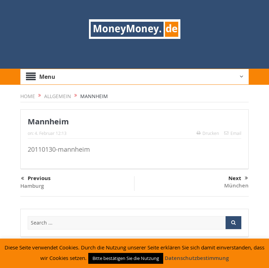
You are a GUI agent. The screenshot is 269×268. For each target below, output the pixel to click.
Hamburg (32, 186)
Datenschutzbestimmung (197, 258)
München (236, 185)
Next (238, 178)
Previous (35, 178)
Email (232, 133)
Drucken (207, 133)
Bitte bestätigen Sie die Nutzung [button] (125, 258)
